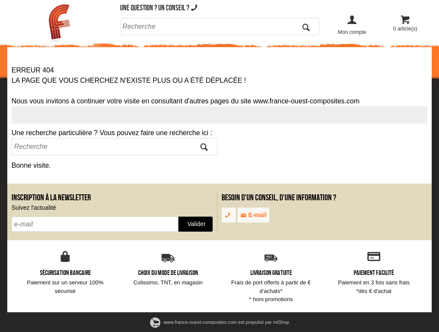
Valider (196, 223)
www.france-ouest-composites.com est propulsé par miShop (219, 322)
